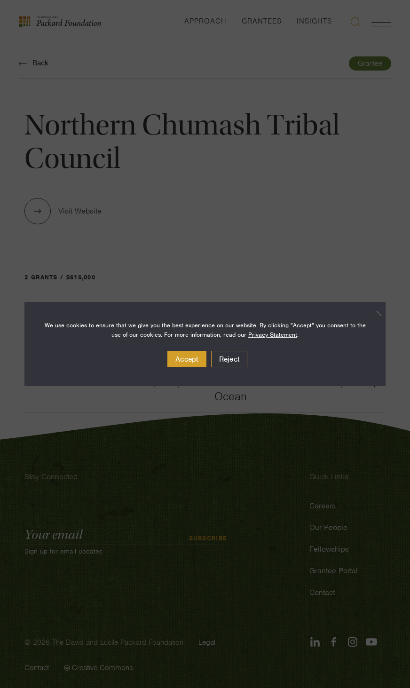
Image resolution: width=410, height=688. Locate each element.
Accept (186, 359)
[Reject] (373, 313)
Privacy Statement (272, 335)
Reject (229, 359)
